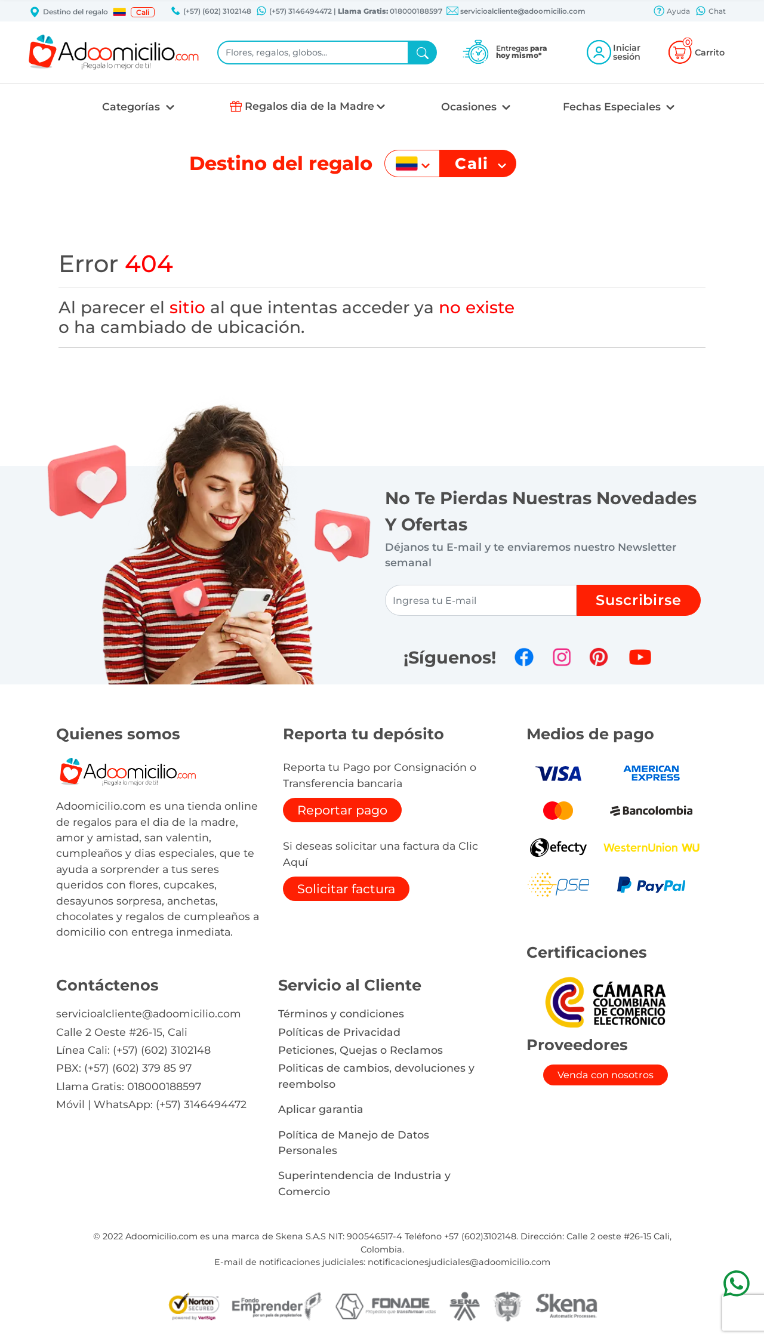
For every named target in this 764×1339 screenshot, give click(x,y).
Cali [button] (142, 12)
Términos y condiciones (341, 1013)
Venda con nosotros (605, 1075)
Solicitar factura (346, 888)
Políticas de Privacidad (339, 1032)
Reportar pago (342, 810)
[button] (119, 11)
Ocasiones (470, 106)
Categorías (132, 106)
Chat (710, 12)
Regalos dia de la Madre (309, 106)
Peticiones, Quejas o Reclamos (360, 1050)
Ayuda (671, 12)
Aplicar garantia (320, 1109)
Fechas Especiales (613, 106)
